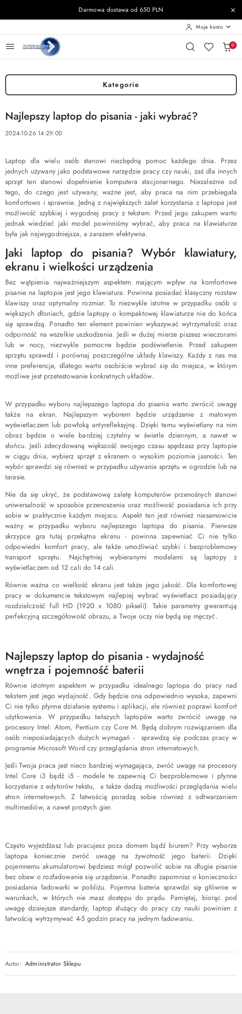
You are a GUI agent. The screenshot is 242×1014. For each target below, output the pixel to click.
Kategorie (121, 85)
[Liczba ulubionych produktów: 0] (208, 46)
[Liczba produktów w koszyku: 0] (227, 46)
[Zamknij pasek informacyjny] (233, 10)
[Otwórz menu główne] (10, 46)
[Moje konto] (209, 27)
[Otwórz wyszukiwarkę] (190, 46)
